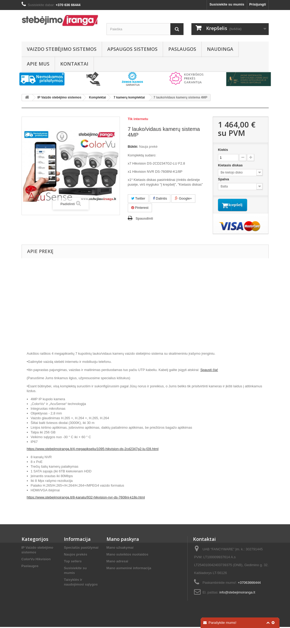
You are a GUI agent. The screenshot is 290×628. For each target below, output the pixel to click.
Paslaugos (182, 49)
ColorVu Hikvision (36, 560)
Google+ (183, 198)
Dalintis (160, 198)
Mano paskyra (122, 540)
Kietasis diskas (231, 165)
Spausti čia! (209, 371)
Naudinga (220, 49)
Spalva (224, 179)
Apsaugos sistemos (132, 49)
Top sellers (73, 562)
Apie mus (38, 64)
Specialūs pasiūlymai (81, 549)
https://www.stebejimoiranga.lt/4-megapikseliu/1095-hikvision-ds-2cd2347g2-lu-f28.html (93, 450)
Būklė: (133, 147)
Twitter (138, 198)
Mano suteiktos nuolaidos (127, 555)
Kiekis (223, 150)
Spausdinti (144, 218)
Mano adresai (117, 562)
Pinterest (140, 208)
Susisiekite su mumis (227, 4)
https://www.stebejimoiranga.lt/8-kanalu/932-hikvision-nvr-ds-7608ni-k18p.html (86, 498)
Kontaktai (74, 64)
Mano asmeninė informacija (128, 569)
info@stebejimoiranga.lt (237, 593)
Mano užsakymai (120, 549)
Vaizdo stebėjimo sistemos (61, 49)
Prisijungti (257, 4)
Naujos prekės (75, 555)
